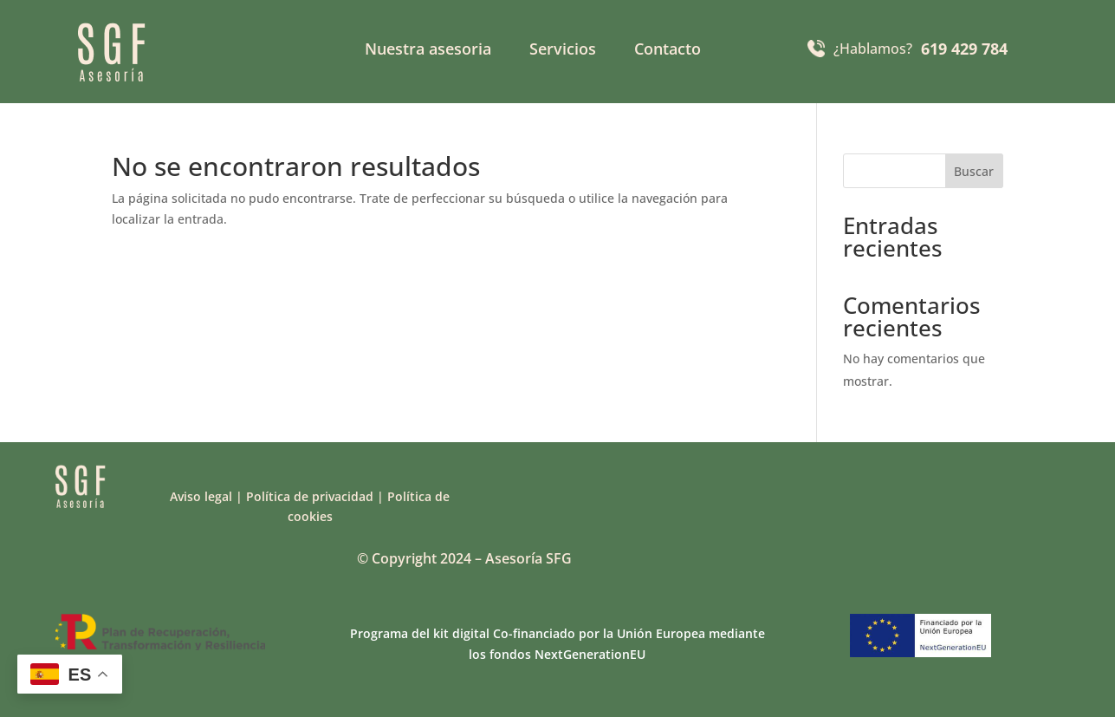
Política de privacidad (309, 496)
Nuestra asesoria (428, 50)
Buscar (974, 171)
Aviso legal (201, 496)
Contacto (667, 50)
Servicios (562, 50)
